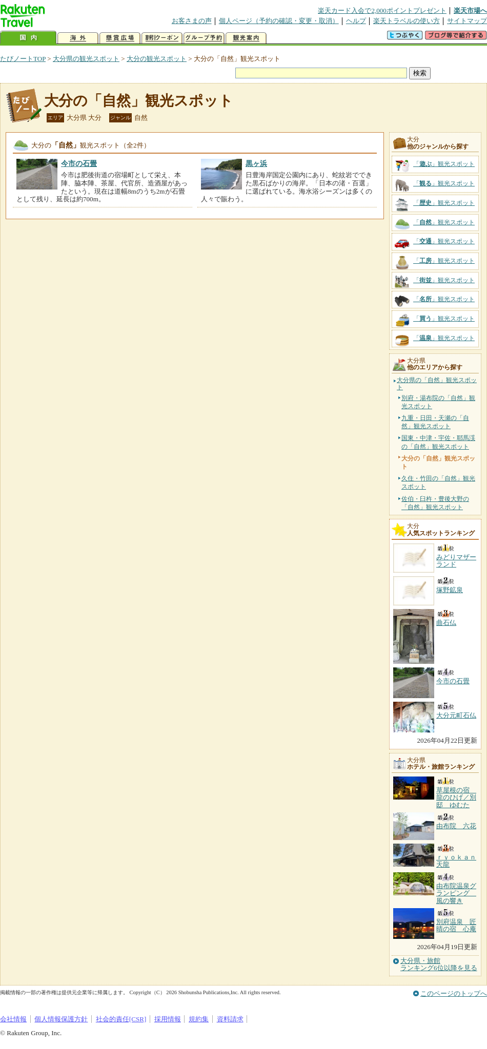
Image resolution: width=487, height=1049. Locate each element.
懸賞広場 (119, 38)
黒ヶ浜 (256, 163)
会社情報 (13, 1019)
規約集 (199, 1019)
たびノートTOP (23, 58)
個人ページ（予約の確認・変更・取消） (279, 21)
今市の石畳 (79, 163)
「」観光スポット (444, 163)
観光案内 (246, 38)
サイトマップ (467, 21)
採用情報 (167, 1019)
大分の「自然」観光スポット (138, 101)
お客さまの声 (192, 21)
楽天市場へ (470, 10)
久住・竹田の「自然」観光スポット (438, 482)
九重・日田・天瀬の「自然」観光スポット (435, 422)
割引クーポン (161, 38)
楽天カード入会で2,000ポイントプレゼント (382, 10)
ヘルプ (356, 21)
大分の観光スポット (157, 58)
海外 (77, 38)
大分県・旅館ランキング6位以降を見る (438, 964)
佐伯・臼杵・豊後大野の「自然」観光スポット (435, 503)
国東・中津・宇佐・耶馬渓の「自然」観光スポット (438, 442)
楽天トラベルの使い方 (406, 21)
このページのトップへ (453, 993)
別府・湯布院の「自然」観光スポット (438, 402)
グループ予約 (204, 38)
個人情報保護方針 (61, 1019)
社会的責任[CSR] (121, 1019)
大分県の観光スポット (86, 58)
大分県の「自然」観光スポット (437, 384)
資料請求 (230, 1019)
